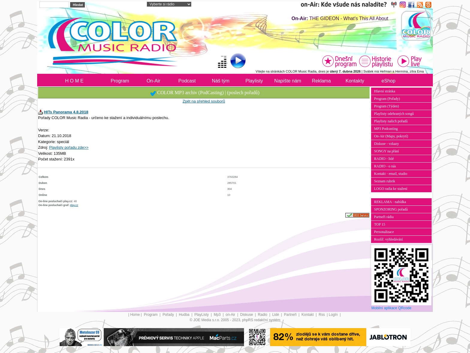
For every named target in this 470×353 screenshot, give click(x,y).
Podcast (187, 80)
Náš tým (221, 80)
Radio (263, 315)
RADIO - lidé (384, 159)
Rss (322, 315)
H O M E (74, 80)
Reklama (321, 80)
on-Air (231, 315)
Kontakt (308, 315)
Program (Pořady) (387, 99)
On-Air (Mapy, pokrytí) (391, 136)
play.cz (74, 205)
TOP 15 (379, 224)
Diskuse (247, 315)
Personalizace (384, 232)
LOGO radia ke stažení (390, 189)
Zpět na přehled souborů (204, 101)
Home (135, 315)
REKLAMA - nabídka (390, 202)
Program (120, 80)
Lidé (276, 315)
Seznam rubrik (384, 181)
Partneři (290, 315)
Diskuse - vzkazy (386, 144)
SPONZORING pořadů (391, 209)
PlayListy (202, 315)
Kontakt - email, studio (390, 174)
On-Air (153, 80)
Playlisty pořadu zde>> (69, 147)
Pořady (168, 315)
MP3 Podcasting (386, 129)
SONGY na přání (386, 151)
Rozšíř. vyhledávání (388, 239)
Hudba (185, 315)
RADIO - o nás (385, 166)
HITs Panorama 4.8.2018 (66, 112)
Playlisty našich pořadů (391, 121)
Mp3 (218, 315)
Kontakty (355, 80)
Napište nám (287, 80)
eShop (388, 80)
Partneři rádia (384, 217)
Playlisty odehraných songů (394, 114)
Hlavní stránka (384, 91)
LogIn (334, 315)
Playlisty (254, 80)
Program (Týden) (386, 106)
